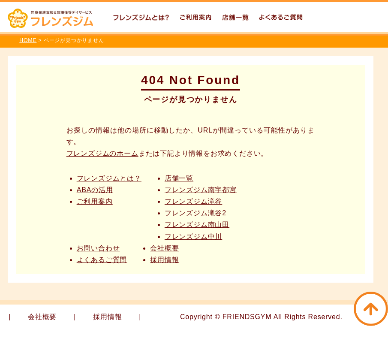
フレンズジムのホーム (102, 153)
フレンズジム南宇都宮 (201, 189)
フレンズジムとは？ (109, 178)
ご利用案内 (95, 201)
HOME (27, 40)
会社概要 (164, 248)
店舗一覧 (179, 178)
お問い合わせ (98, 248)
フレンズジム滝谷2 (195, 213)
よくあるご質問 (102, 259)
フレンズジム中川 (193, 236)
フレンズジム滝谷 (193, 201)
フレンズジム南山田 (197, 224)
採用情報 (164, 259)
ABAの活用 (95, 189)
